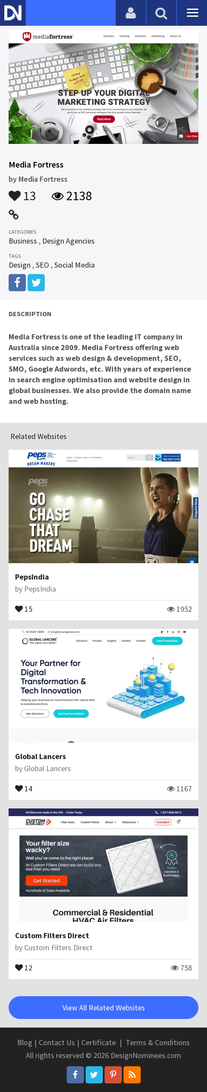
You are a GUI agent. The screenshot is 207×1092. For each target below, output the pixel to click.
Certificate (98, 1042)
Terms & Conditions (158, 1042)
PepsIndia (32, 577)
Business (23, 241)
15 (23, 608)
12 (23, 967)
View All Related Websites (103, 1008)
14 (23, 788)
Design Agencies (68, 241)
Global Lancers (40, 756)
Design (20, 265)
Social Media (74, 265)
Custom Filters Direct (52, 935)
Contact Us (57, 1042)
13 (22, 191)
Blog (24, 1042)
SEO (42, 265)
